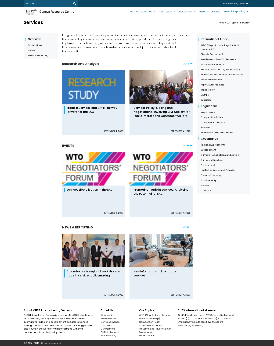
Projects (204, 11)
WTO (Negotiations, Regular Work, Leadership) (220, 47)
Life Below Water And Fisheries (218, 170)
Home (134, 11)
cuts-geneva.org (193, 325)
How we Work (108, 318)
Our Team (106, 325)
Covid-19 (206, 190)
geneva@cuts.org (194, 322)
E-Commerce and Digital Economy (221, 69)
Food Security (209, 180)
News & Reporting (236, 11)
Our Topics (167, 11)
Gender (205, 185)
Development (208, 150)
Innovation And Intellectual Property (222, 74)
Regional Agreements (213, 144)
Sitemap (244, 3)
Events (216, 11)
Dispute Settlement (212, 54)
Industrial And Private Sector (217, 132)
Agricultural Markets (212, 84)
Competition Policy (212, 117)
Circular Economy (211, 175)
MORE (188, 63)
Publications (35, 45)
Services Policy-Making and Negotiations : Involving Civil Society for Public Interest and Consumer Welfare (162, 112)
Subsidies (206, 100)
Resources (187, 11)
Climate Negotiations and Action (220, 155)
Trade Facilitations (211, 79)
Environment (208, 165)
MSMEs (205, 95)
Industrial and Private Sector (155, 328)
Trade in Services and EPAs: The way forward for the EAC (91, 110)
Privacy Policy (230, 3)
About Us (148, 11)
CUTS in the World (111, 332)
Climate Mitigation (211, 160)
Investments (208, 112)
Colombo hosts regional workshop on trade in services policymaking (93, 273)
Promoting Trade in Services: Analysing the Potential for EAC (161, 192)
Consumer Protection (213, 122)
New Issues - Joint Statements (218, 59)
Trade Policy (208, 89)
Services (245, 22)
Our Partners (108, 328)
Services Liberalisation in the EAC (89, 190)
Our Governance (110, 322)
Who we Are (107, 315)
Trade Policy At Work (213, 64)
